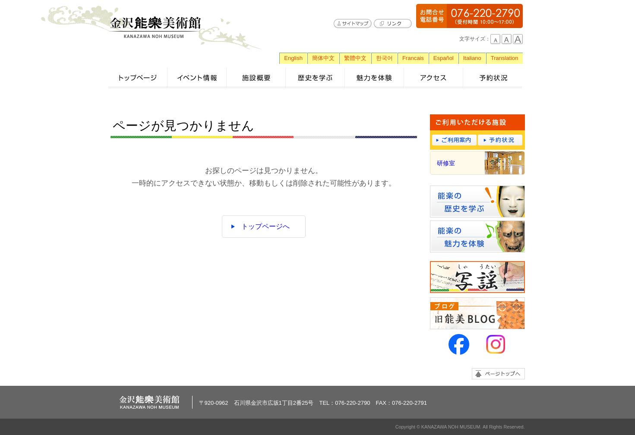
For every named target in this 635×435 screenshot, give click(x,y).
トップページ (137, 77)
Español (443, 58)
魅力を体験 (374, 77)
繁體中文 (355, 58)
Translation (504, 58)
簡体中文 (323, 58)
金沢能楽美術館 (155, 27)
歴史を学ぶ (315, 77)
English (293, 58)
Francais (413, 58)
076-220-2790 (469, 16)
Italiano (472, 58)
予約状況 (492, 77)
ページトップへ (498, 373)
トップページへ (265, 226)
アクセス (433, 77)
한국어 (384, 58)
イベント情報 (197, 77)
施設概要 (256, 77)
